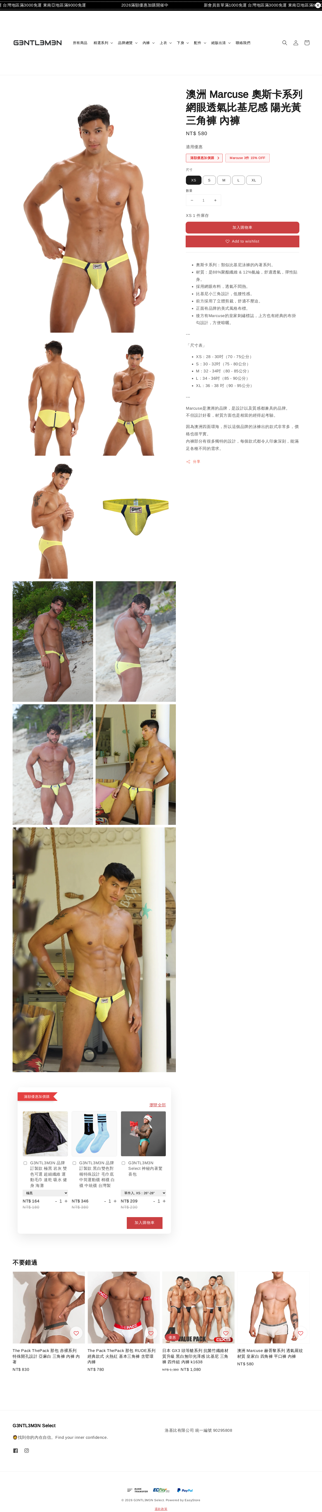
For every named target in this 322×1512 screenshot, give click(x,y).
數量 (189, 190)
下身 (180, 43)
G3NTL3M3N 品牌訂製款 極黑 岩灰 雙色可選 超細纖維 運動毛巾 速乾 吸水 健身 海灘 (45, 1174)
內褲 (146, 43)
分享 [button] (193, 461)
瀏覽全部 (157, 1105)
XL (254, 180)
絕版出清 (218, 43)
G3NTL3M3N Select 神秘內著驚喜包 (142, 1168)
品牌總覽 (125, 43)
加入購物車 (242, 227)
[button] (284, 42)
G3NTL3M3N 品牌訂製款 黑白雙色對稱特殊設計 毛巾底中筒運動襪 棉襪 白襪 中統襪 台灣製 (93, 1174)
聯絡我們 (243, 43)
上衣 (163, 43)
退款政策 (161, 1509)
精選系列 (101, 43)
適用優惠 (194, 147)
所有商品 (80, 43)
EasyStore (192, 1500)
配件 (197, 43)
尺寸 (189, 170)
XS (193, 180)
